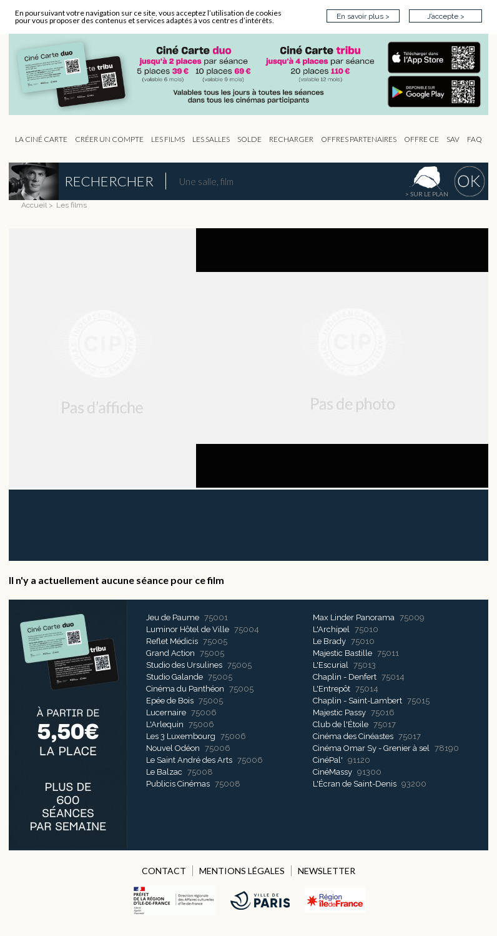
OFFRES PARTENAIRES (358, 139)
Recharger (291, 139)
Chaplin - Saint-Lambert (357, 700)
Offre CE (421, 139)
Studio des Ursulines (184, 665)
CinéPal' (328, 760)
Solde (249, 139)
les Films (168, 139)
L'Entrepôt (331, 688)
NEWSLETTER (326, 870)
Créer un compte (109, 139)
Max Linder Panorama (354, 617)
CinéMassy (332, 772)
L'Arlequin (165, 724)
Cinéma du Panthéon (185, 688)
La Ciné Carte (41, 139)
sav (453, 139)
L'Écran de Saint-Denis (354, 783)
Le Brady (329, 641)
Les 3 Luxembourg (180, 736)
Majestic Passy (339, 712)
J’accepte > (446, 16)
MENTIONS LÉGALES (242, 870)
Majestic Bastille (342, 653)
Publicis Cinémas (178, 783)
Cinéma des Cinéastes (353, 736)
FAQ (474, 139)
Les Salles (211, 139)
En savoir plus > (363, 16)
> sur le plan (426, 194)
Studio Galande (174, 677)
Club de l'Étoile (340, 724)
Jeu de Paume (172, 617)
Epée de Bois (170, 700)
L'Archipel (331, 629)
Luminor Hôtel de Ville (187, 629)
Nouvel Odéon (173, 748)
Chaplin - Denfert (344, 677)
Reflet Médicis (172, 641)
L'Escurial (330, 665)
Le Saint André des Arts (189, 760)
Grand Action (170, 653)
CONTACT (164, 870)
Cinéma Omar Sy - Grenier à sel (371, 748)
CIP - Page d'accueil (254, 74)
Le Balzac (164, 772)
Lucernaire (166, 712)
